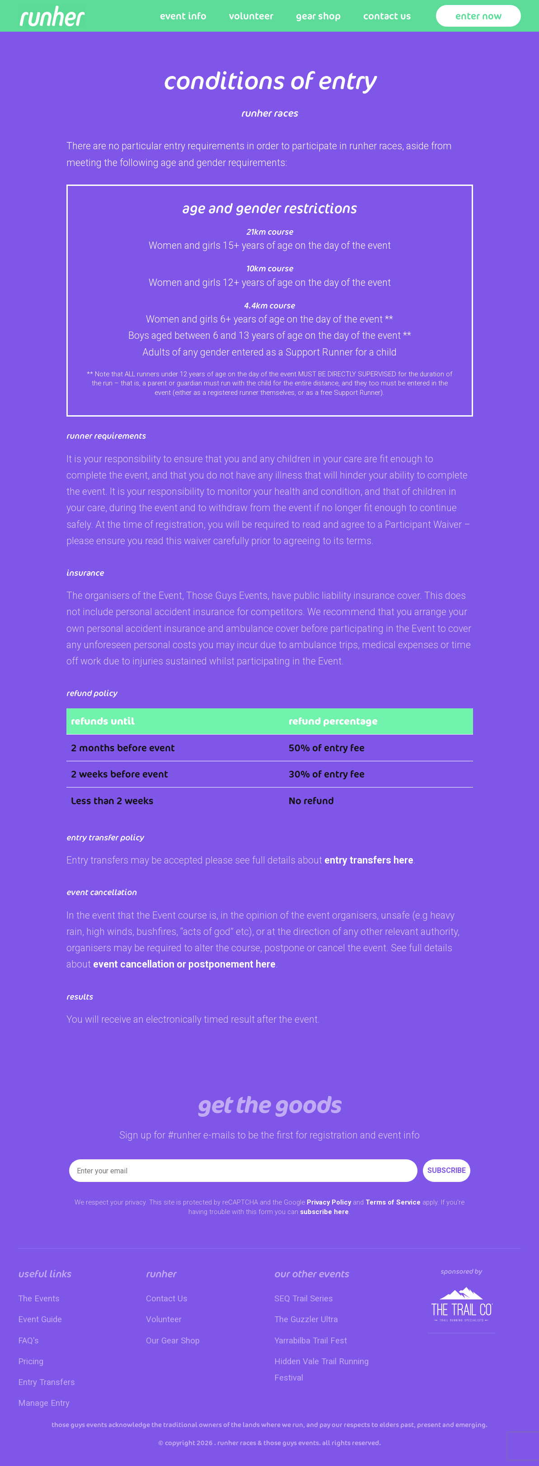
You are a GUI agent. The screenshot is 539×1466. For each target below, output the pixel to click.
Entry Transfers (46, 1382)
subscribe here (324, 1212)
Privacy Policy (329, 1202)
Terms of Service (393, 1202)
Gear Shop (318, 15)
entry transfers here (368, 860)
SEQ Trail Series (303, 1299)
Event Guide (40, 1319)
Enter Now (478, 15)
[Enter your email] (243, 1170)
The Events (39, 1299)
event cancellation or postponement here (184, 964)
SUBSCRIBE (446, 1170)
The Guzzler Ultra (306, 1319)
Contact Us (387, 15)
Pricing (30, 1361)
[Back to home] (52, 16)
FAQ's (28, 1341)
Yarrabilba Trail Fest (310, 1341)
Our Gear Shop (173, 1341)
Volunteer (251, 15)
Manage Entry (44, 1403)
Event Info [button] (183, 15)
